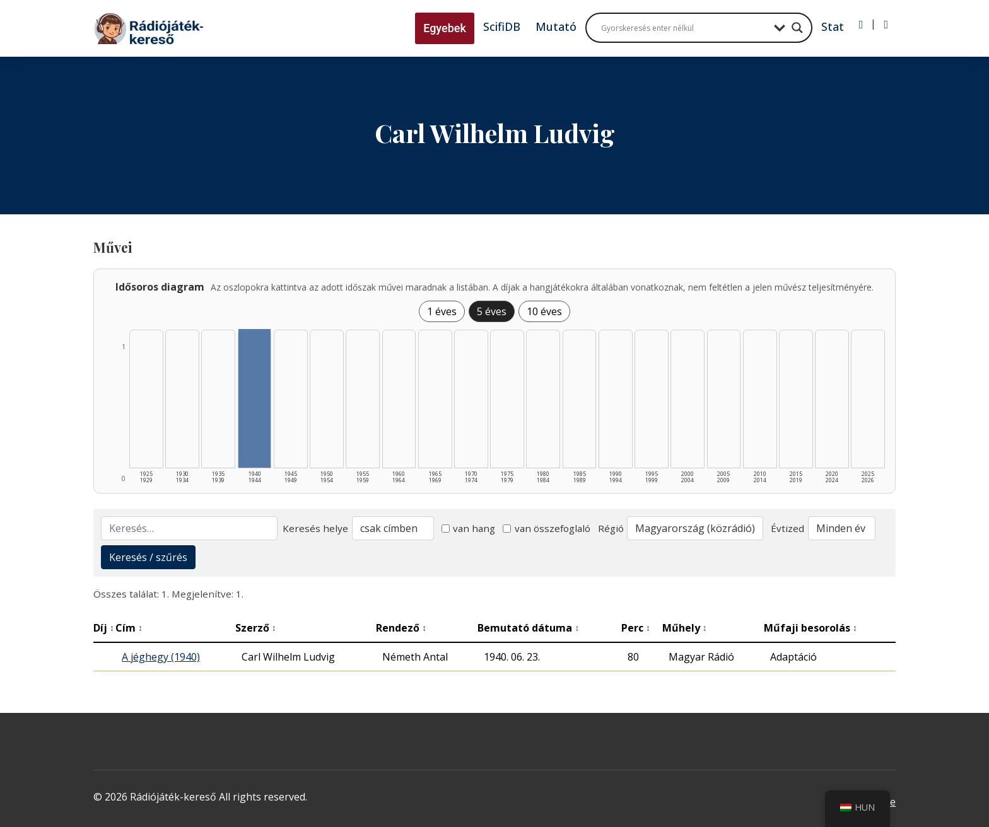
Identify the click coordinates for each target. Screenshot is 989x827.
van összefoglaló (546, 528)
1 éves (442, 311)
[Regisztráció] (885, 25)
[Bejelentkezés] (861, 25)
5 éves (491, 311)
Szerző (255, 628)
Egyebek (444, 28)
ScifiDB (501, 26)
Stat (832, 26)
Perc (635, 628)
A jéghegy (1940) (161, 657)
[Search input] (684, 28)
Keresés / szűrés (148, 557)
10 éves (544, 311)
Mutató (555, 26)
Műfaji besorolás (810, 628)
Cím (129, 628)
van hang (469, 528)
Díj (103, 628)
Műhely (684, 628)
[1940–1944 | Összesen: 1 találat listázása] (254, 398)
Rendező (401, 628)
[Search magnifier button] (797, 28)
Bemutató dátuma (528, 628)
